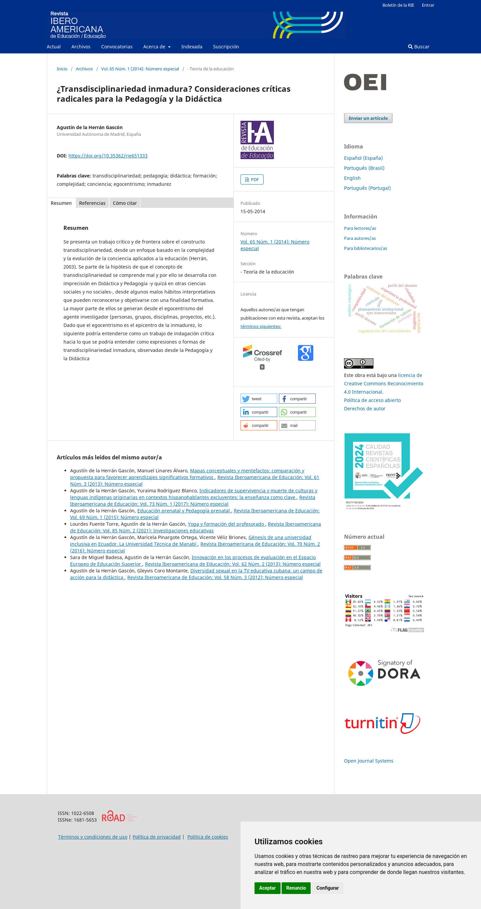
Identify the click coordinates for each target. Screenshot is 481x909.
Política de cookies (207, 837)
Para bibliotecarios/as (365, 248)
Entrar (428, 5)
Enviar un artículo (368, 118)
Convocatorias (117, 46)
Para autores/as (360, 238)
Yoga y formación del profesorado (226, 524)
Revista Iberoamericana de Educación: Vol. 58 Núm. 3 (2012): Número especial (215, 577)
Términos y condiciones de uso (92, 837)
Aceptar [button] (267, 888)
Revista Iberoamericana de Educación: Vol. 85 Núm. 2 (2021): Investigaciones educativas (195, 527)
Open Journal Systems (368, 761)
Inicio (62, 69)
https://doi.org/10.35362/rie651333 (108, 155)
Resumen (61, 203)
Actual (54, 46)
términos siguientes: (260, 326)
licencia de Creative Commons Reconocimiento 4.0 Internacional (383, 383)
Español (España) (363, 158)
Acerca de (155, 46)
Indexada (191, 46)
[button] (258, 399)
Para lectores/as (360, 228)
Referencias (92, 203)
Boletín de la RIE (398, 5)
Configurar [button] (327, 888)
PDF (254, 179)
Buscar (419, 46)
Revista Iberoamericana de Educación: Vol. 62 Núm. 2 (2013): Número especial (233, 564)
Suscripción (226, 46)
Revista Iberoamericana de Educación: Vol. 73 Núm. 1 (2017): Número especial (192, 500)
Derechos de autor (364, 408)
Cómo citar (125, 203)
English (352, 178)
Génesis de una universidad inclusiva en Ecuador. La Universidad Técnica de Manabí (190, 540)
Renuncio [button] (296, 888)
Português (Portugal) (367, 188)
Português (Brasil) (364, 168)
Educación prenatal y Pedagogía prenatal (184, 510)
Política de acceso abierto (372, 400)
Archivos (81, 46)
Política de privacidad (157, 837)
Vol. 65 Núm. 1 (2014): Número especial (140, 69)
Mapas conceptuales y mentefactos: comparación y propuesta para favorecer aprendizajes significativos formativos (187, 473)
